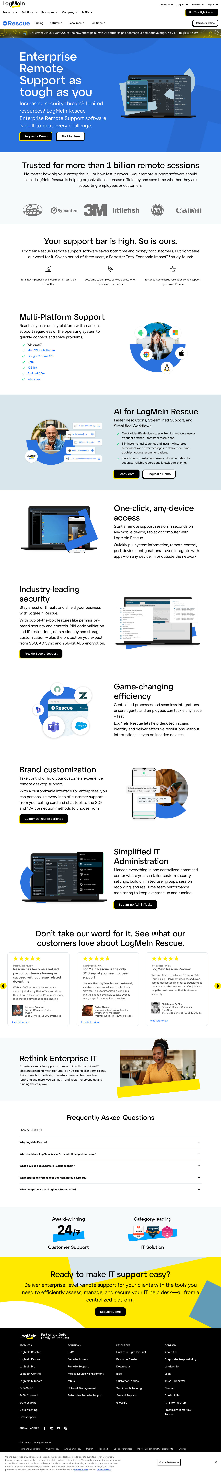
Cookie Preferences (123, 1449)
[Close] (215, 1465)
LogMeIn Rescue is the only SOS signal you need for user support (106, 973)
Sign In (211, 4)
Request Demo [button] (110, 1311)
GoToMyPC (26, 1388)
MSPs (85, 12)
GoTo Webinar (28, 1402)
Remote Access (78, 1359)
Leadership (172, 1366)
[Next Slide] (217, 985)
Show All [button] (25, 1129)
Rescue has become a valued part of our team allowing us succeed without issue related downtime (37, 975)
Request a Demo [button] (35, 136)
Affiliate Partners (175, 1402)
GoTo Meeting (28, 1409)
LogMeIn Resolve (30, 1352)
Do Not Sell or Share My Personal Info (155, 1449)
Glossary (121, 1402)
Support (180, 4)
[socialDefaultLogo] (44, 1428)
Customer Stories (127, 1380)
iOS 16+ (32, 367)
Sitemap (183, 1449)
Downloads (123, 1366)
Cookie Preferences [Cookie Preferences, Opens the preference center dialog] (169, 1465)
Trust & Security (175, 1380)
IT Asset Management (82, 1388)
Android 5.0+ (36, 373)
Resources (47, 12)
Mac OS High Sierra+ (41, 350)
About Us (170, 1352)
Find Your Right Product (131, 1352)
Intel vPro (33, 379)
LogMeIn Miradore (31, 1380)
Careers (169, 1388)
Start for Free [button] (70, 136)
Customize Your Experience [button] (43, 818)
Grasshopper (28, 1417)
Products (8, 12)
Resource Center (127, 1359)
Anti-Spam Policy (72, 1449)
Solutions (28, 12)
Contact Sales (166, 4)
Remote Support (78, 1366)
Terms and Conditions (30, 1449)
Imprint (89, 1449)
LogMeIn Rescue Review (171, 969)
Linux (30, 362)
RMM (71, 1352)
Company (68, 12)
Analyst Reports (126, 1395)
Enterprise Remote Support (85, 1395)
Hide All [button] (37, 1129)
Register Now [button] (188, 32)
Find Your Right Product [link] (202, 12)
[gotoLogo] (14, 4)
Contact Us (172, 1395)
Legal (168, 1373)
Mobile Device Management (86, 1373)
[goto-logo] (111, 1336)
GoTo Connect (29, 1395)
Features (54, 22)
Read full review (21, 1022)
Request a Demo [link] (205, 23)
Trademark (103, 1449)
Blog (119, 1373)
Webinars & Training (129, 1388)
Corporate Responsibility (180, 1359)
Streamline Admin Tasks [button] (135, 904)
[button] (110, 1142)
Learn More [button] (127, 474)
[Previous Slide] (3, 985)
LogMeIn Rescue (30, 1359)
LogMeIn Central (30, 1373)
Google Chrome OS (40, 356)
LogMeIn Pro (27, 1366)
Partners (196, 4)
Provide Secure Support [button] (41, 653)
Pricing (39, 22)
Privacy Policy (52, 1449)
